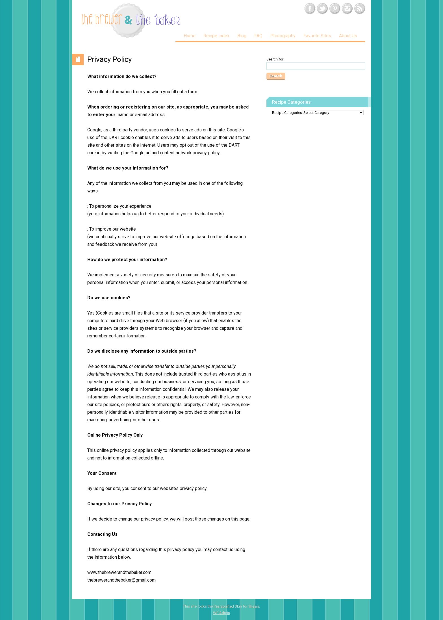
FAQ (258, 35)
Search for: (275, 59)
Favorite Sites (317, 35)
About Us (348, 35)
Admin (221, 613)
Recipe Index (216, 35)
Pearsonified (224, 606)
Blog (241, 35)
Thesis (253, 606)
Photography (283, 35)
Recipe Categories (287, 112)
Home (190, 35)
